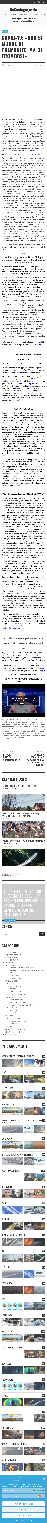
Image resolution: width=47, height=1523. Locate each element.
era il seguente (34, 154)
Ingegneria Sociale (11, 955)
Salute (4, 31)
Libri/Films (9, 1027)
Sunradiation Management (19, 1005)
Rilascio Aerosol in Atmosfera (20, 1002)
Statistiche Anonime (23, 1504)
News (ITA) (9, 957)
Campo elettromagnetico (14, 1029)
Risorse (12, 989)
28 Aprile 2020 (9, 66)
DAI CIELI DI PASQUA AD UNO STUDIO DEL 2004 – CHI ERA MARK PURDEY (23, 787)
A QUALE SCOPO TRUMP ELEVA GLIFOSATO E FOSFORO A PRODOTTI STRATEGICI (23, 842)
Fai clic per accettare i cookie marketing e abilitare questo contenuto (23, 700)
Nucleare (13, 1010)
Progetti (12, 975)
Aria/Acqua (13, 986)
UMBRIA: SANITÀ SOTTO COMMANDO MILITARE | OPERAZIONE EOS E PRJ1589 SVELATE (20, 814)
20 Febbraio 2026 (7, 846)
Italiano (6, 875)
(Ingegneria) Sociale (16, 994)
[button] (44, 1479)
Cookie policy (18, 1520)
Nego (23, 1510)
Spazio (12, 1013)
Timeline (8, 965)
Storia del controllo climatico (20, 968)
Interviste (8, 962)
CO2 (11, 1008)
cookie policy (28, 1520)
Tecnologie (9, 997)
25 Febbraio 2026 (7, 819)
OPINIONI (8, 952)
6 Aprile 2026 (6, 791)
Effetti (7, 1016)
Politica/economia (16, 1021)
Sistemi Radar (14, 1000)
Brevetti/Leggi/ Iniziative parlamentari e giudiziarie (27, 970)
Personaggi (14, 978)
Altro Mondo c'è (11, 1032)
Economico (14, 991)
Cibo (11, 983)
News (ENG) (9, 960)
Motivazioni (9, 981)
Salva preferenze (23, 1516)
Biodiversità (14, 1018)
